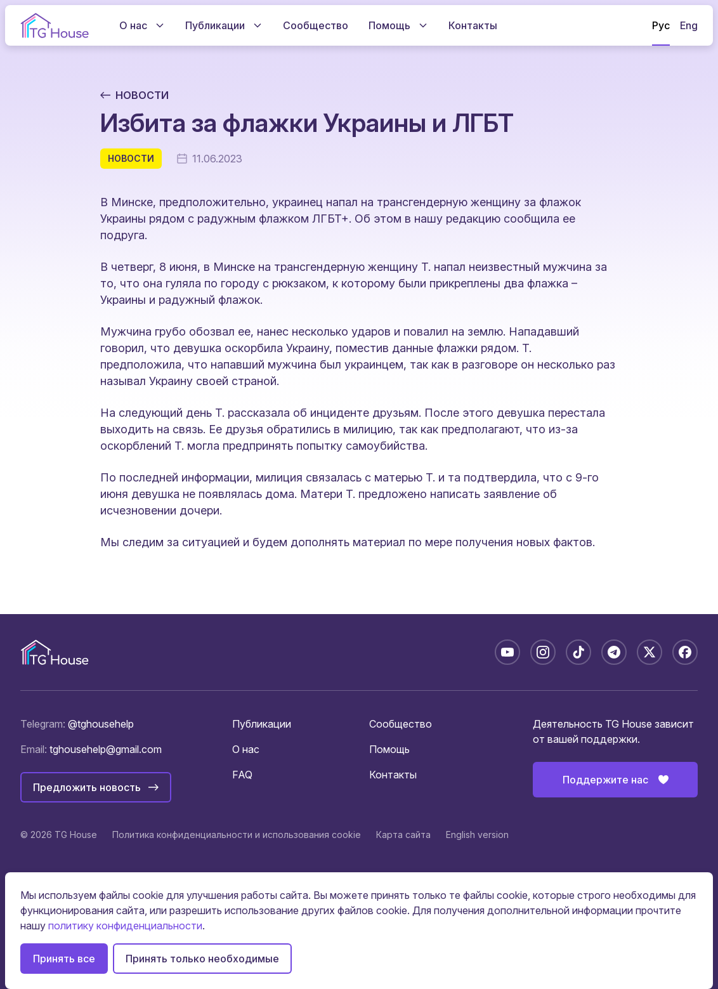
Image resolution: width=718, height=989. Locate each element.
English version (477, 834)
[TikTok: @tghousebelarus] (578, 652)
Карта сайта (403, 834)
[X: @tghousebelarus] (649, 652)
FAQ (242, 774)
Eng (689, 25)
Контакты (393, 774)
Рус (661, 25)
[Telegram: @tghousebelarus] (614, 652)
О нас (245, 749)
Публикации (261, 723)
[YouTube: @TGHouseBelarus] (507, 652)
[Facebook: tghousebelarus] (685, 652)
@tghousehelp (101, 723)
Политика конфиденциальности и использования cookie (236, 834)
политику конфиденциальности (125, 925)
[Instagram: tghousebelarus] (543, 652)
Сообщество (400, 723)
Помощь (389, 749)
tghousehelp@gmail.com (105, 749)
